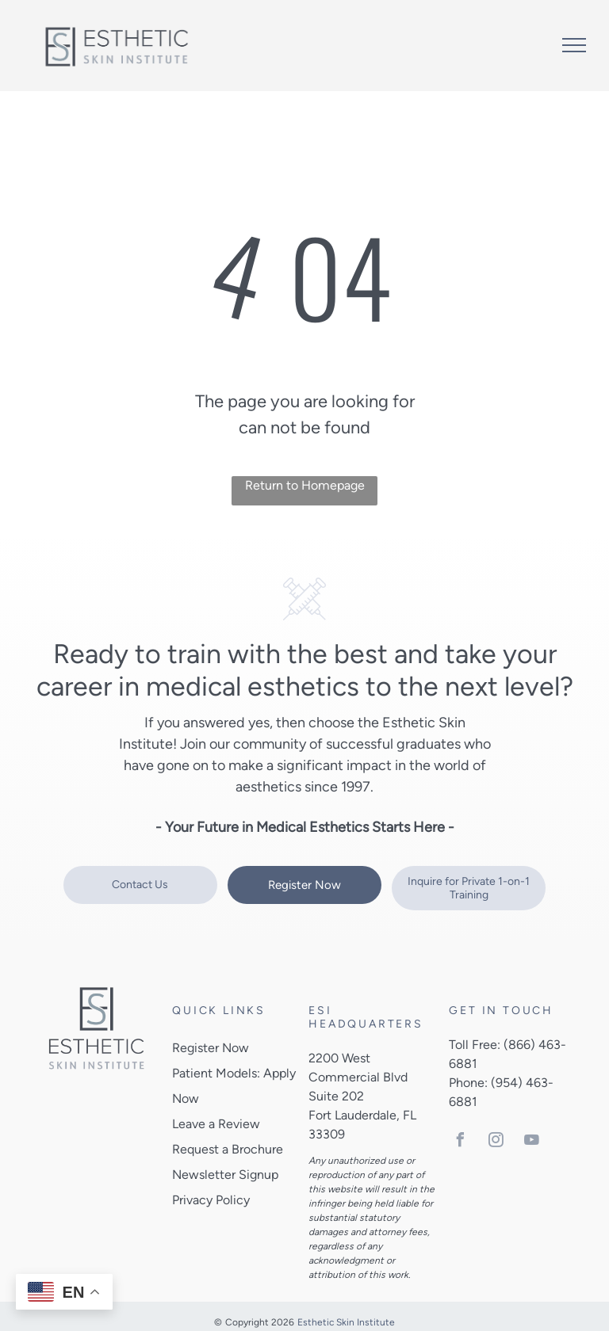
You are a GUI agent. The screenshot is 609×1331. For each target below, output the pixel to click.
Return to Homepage (305, 485)
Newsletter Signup (225, 1174)
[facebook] (460, 1142)
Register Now (210, 1047)
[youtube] (531, 1142)
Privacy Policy (211, 1199)
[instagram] (496, 1142)
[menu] (574, 45)
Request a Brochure (227, 1149)
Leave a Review (216, 1123)
